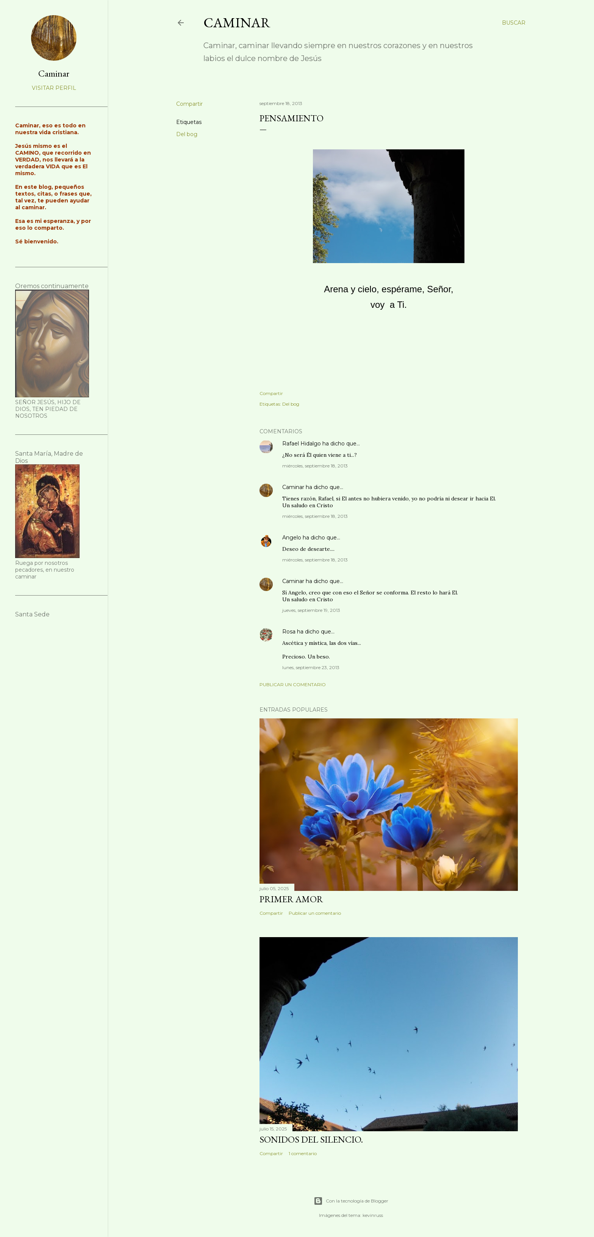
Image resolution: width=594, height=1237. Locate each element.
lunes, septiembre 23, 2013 (310, 667)
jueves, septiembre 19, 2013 (311, 610)
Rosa (288, 631)
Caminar (236, 22)
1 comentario (303, 1153)
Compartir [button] (189, 103)
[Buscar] (513, 23)
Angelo (291, 537)
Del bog (186, 134)
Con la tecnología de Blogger (351, 1201)
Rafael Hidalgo (301, 443)
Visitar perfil (54, 88)
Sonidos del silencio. (311, 1139)
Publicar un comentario (292, 684)
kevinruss (373, 1215)
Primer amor (291, 899)
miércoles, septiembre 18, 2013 (315, 466)
